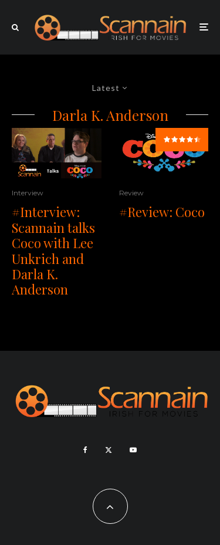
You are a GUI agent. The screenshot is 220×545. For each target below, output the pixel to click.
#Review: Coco (162, 211)
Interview (27, 192)
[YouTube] (133, 450)
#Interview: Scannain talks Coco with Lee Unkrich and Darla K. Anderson (53, 250)
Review (131, 192)
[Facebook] (85, 450)
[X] (108, 450)
